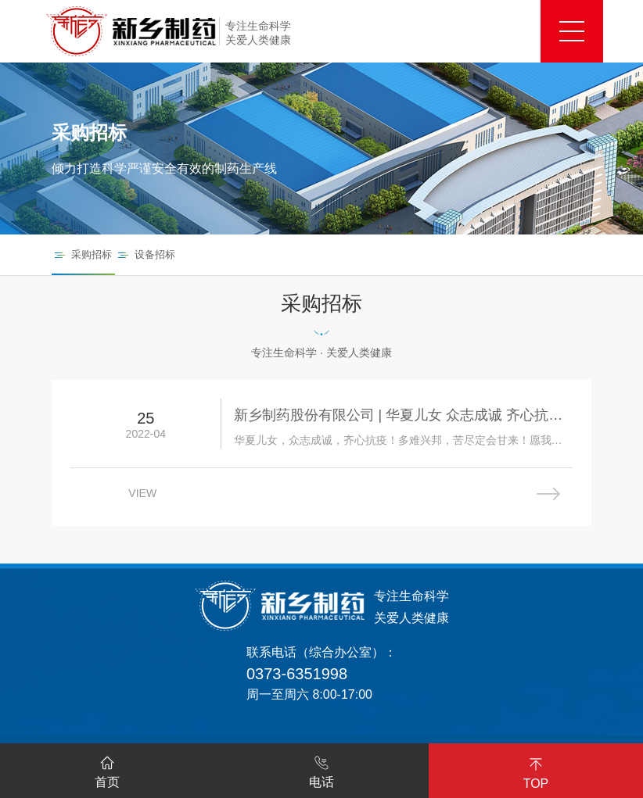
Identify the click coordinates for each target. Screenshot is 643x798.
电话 (321, 769)
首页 (107, 769)
